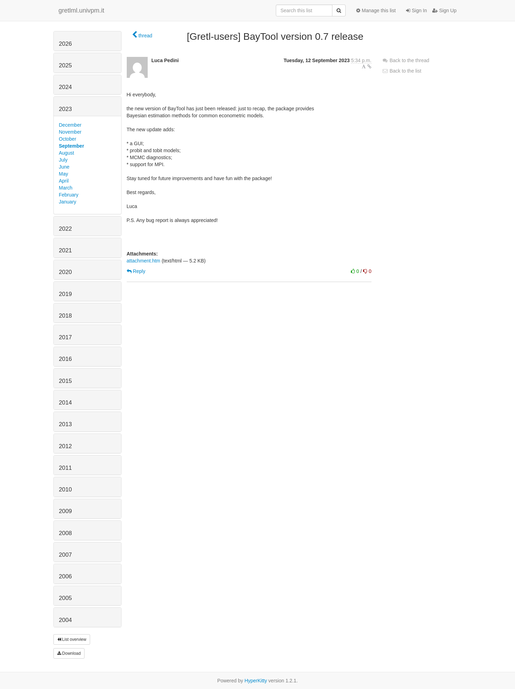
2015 (65, 381)
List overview (72, 639)
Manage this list (376, 10)
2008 (65, 533)
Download (69, 653)
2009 (65, 511)
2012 (65, 446)
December (70, 125)
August (66, 153)
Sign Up (444, 10)
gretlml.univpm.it (81, 10)
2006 (65, 576)
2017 (65, 337)
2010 (65, 489)
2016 (65, 359)
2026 (65, 43)
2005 (65, 598)
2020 (65, 272)
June (64, 167)
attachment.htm (144, 261)
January (67, 202)
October (67, 139)
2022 (65, 228)
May (63, 174)
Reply (136, 271)
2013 (65, 424)
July (63, 160)
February (69, 195)
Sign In (416, 10)
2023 (65, 109)
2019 (65, 294)
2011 (65, 468)
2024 (65, 87)
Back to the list (401, 71)
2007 (65, 554)
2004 (65, 620)
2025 (65, 65)
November (70, 132)
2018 (65, 315)
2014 (65, 402)
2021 (65, 250)
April (64, 181)
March (66, 188)
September (71, 146)
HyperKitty (255, 680)
